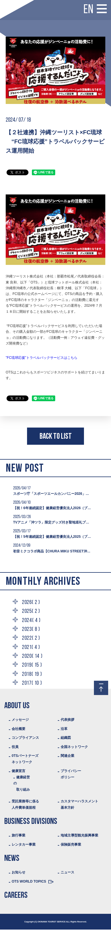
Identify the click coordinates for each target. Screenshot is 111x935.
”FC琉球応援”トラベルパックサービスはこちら (41, 358)
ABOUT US (17, 706)
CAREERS (16, 895)
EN (88, 10)
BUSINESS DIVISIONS (30, 822)
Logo (10, 5)
